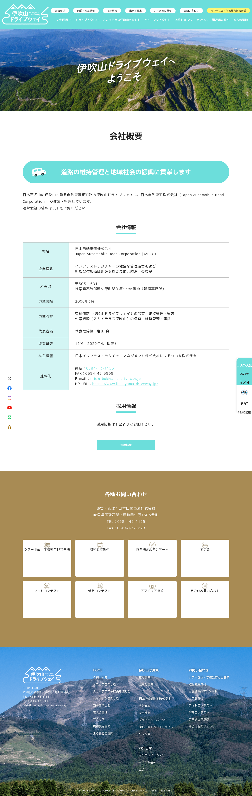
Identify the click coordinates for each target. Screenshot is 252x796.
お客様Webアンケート (152, 558)
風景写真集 (135, 10)
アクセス (202, 20)
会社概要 (144, 706)
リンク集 (144, 734)
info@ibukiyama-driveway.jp (115, 378)
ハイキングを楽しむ (158, 20)
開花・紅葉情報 (86, 10)
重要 (142, 769)
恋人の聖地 (240, 20)
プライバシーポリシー (153, 720)
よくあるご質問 (162, 10)
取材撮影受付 (99, 558)
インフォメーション (152, 755)
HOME (97, 670)
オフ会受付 (196, 698)
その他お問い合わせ (205, 599)
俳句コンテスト (99, 599)
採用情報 (126, 445)
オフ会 (205, 558)
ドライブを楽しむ (87, 20)
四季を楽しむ (183, 20)
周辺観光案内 (220, 20)
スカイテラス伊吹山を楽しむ (121, 20)
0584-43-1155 (100, 368)
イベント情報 (147, 762)
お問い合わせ (191, 10)
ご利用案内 (64, 20)
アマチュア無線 (152, 599)
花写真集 (112, 10)
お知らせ (60, 10)
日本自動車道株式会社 (137, 508)
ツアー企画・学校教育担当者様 (228, 10)
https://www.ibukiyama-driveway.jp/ (125, 383)
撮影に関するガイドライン (156, 727)
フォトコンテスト (47, 599)
